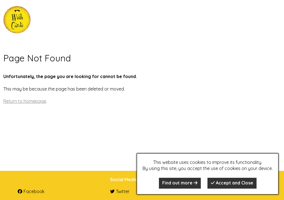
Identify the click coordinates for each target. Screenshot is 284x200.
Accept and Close (232, 183)
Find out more (179, 183)
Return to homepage (24, 101)
